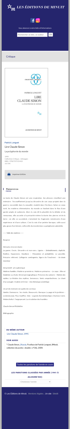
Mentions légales (35, 393)
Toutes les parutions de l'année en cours (35, 364)
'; (35, 382)
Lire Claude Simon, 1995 (18, 334)
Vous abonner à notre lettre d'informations (35, 28)
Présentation (12, 189)
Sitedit (55, 393)
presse (8, 191)
